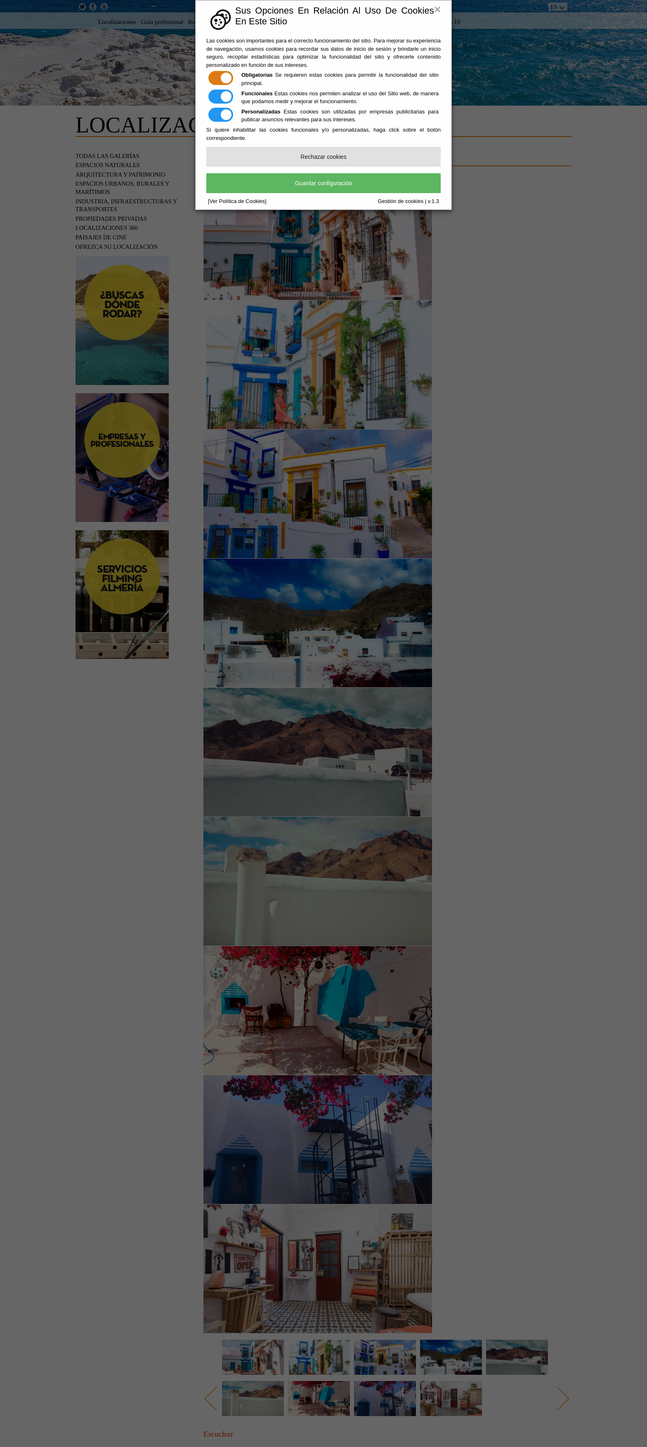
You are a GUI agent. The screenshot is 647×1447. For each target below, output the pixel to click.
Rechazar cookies (323, 156)
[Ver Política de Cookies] (237, 201)
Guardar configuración (323, 183)
